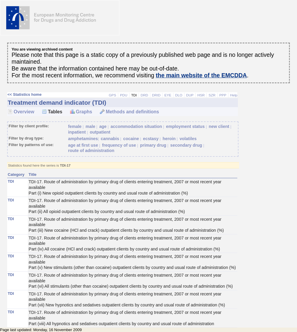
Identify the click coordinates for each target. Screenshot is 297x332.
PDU (123, 95)
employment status (185, 126)
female (74, 126)
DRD (144, 95)
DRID (156, 95)
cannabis (110, 138)
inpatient (77, 132)
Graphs (84, 111)
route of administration (91, 150)
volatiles (188, 138)
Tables (55, 111)
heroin (169, 138)
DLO (178, 95)
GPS (112, 95)
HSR (201, 95)
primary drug (153, 145)
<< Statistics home (24, 94)
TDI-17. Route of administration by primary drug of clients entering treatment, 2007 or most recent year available (133, 187)
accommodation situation (136, 126)
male (90, 126)
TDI (134, 95)
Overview (24, 111)
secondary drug (186, 145)
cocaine (131, 138)
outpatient (100, 132)
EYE (167, 95)
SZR (211, 95)
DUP (190, 95)
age (103, 126)
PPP (222, 95)
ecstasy (151, 138)
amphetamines (83, 138)
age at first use (83, 145)
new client (219, 126)
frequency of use (119, 145)
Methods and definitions (132, 111)
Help (233, 95)
